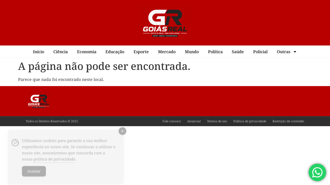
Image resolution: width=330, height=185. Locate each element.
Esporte (141, 51)
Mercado (167, 51)
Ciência (60, 51)
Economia (86, 51)
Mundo (192, 51)
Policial (260, 51)
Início (38, 51)
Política (215, 51)
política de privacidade (54, 162)
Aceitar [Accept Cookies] (33, 175)
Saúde (238, 51)
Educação (114, 51)
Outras (287, 51)
